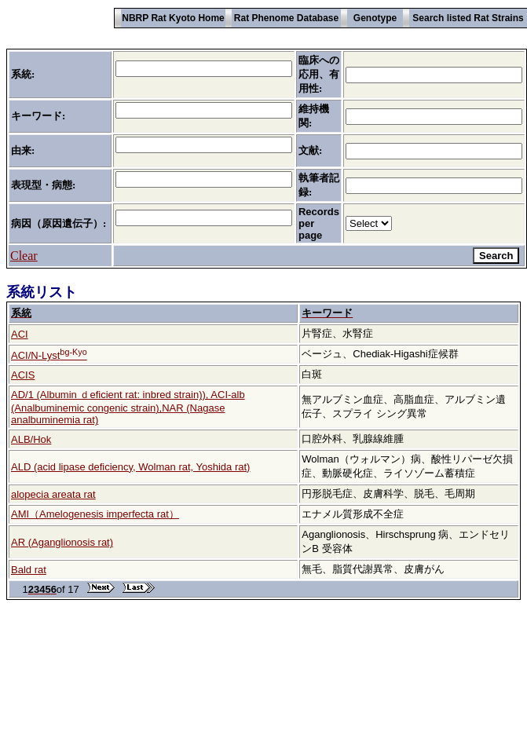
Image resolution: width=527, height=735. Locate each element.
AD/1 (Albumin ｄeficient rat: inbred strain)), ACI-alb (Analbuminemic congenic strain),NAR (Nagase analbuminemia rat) (128, 407)
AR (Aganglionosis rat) (62, 542)
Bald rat (28, 570)
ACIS (23, 375)
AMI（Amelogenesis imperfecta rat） (95, 514)
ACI (19, 334)
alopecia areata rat (53, 494)
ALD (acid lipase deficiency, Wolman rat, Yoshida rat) (130, 467)
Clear (24, 255)
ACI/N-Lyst (49, 355)
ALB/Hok (31, 439)
